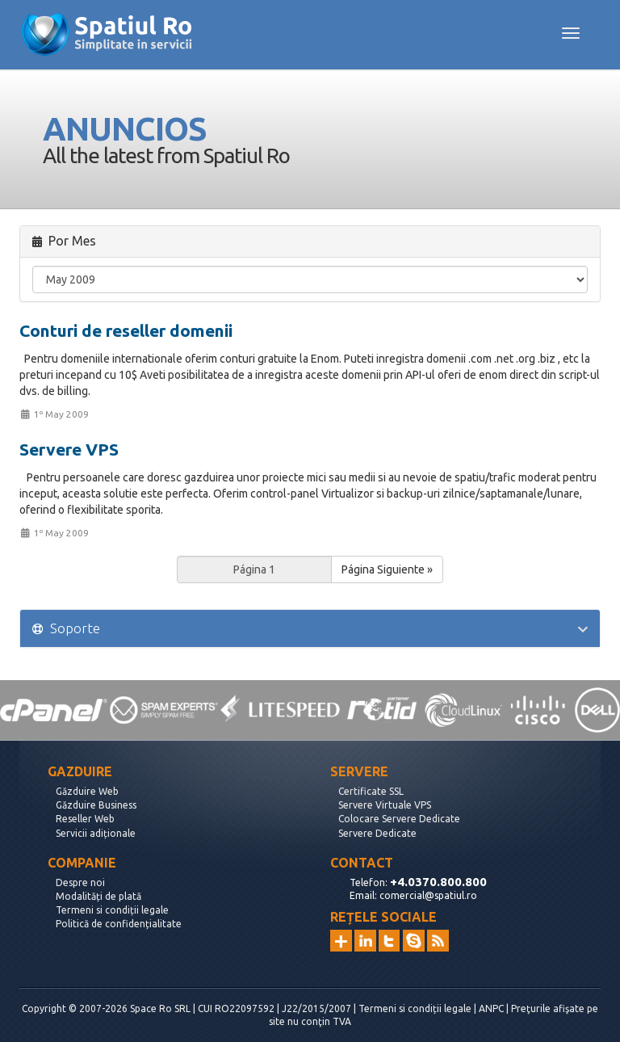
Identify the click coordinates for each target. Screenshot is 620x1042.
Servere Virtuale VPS (384, 805)
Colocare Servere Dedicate (399, 818)
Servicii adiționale (96, 833)
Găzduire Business (96, 805)
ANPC (491, 1008)
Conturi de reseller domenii (125, 330)
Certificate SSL (371, 791)
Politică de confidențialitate (119, 923)
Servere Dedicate (377, 833)
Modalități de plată (98, 896)
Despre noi (80, 882)
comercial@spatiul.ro (428, 895)
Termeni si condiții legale (112, 910)
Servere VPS (69, 449)
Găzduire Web (87, 791)
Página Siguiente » (387, 569)
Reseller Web (85, 818)
